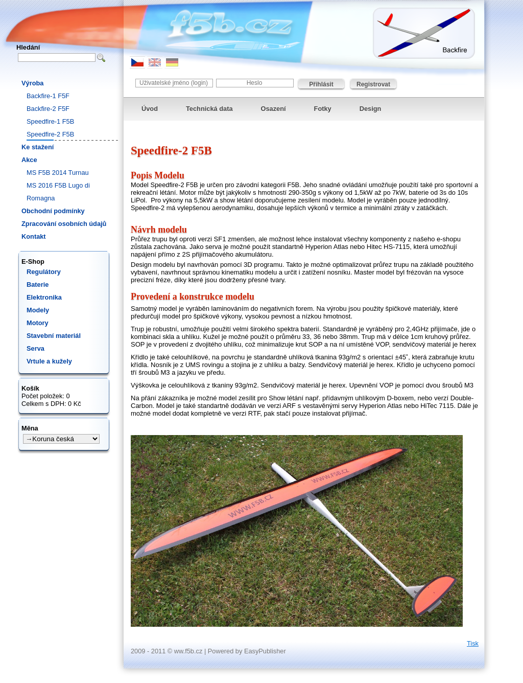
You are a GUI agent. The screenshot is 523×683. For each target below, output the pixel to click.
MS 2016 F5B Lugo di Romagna (58, 191)
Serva (35, 348)
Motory (38, 323)
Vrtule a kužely (49, 361)
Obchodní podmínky (53, 211)
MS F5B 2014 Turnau (58, 172)
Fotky (322, 108)
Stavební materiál (54, 335)
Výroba (32, 83)
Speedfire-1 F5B (50, 121)
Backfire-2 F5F (48, 108)
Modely (38, 310)
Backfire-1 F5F (48, 96)
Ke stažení (37, 147)
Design (371, 108)
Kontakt (33, 236)
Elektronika (44, 297)
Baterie (38, 284)
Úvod (149, 108)
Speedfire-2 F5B (50, 134)
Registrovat (373, 84)
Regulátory (44, 272)
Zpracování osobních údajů (63, 223)
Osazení (273, 108)
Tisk (473, 643)
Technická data (209, 108)
